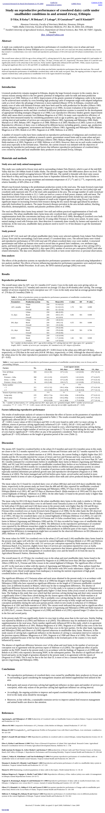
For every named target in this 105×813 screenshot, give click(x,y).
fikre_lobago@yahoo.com (52, 35)
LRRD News (76, 4)
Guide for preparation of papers (54, 4)
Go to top (5, 810)
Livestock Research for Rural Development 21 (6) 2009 (23, 4)
